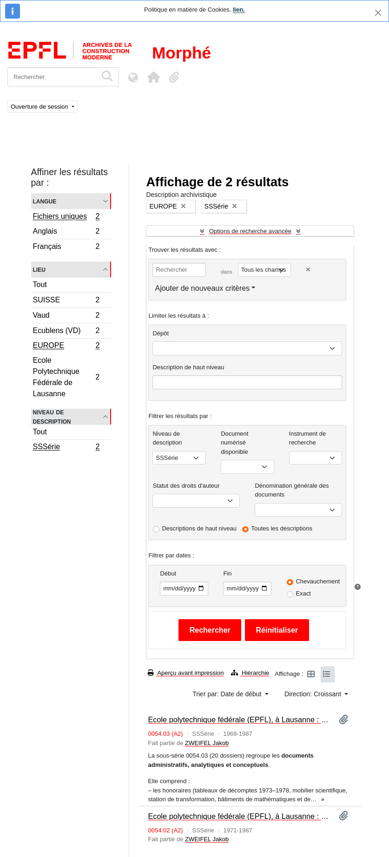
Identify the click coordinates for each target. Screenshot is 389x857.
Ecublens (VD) (66, 332)
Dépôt (160, 333)
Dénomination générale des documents (292, 490)
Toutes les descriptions (282, 528)
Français (66, 247)
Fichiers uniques (66, 217)
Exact (303, 593)
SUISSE (66, 301)
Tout (40, 284)
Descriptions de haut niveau (199, 528)
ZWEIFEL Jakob (207, 742)
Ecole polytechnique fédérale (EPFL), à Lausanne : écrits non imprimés (239, 719)
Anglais (66, 232)
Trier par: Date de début (227, 694)
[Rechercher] (52, 76)
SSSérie (66, 447)
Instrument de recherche (307, 438)
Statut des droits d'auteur (185, 485)
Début (168, 573)
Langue (45, 200)
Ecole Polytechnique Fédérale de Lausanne (66, 377)
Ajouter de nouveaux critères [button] (202, 288)
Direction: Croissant (313, 694)
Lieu (39, 269)
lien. (239, 9)
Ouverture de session (40, 106)
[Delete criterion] (308, 269)
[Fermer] (378, 12)
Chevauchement (318, 581)
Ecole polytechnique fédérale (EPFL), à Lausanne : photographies (239, 816)
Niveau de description (52, 417)
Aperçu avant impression (186, 672)
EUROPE (66, 346)
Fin (227, 573)
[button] (153, 77)
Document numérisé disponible (234, 442)
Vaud (66, 316)
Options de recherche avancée (250, 231)
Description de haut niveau (188, 367)
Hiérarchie (250, 672)
